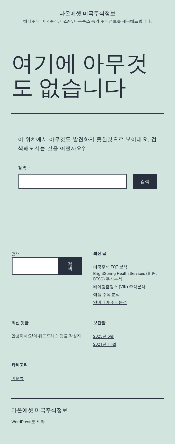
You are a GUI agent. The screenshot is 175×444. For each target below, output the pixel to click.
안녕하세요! (22, 335)
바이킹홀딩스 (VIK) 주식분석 (119, 286)
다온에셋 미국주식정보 (87, 13)
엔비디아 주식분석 (110, 302)
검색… (24, 168)
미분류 (17, 378)
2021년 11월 (104, 344)
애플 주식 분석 (106, 294)
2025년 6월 (103, 336)
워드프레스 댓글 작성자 (59, 335)
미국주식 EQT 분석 (110, 266)
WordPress (21, 421)
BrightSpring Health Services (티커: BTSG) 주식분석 (125, 276)
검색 (15, 253)
